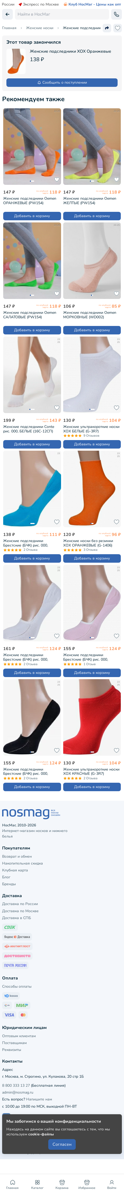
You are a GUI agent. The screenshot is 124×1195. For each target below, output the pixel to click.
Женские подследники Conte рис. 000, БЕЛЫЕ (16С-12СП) (28, 428)
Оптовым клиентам (19, 1036)
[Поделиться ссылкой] (107, 28)
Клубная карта (15, 870)
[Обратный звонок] (116, 14)
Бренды (9, 884)
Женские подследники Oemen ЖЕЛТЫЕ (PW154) (89, 200)
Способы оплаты (16, 986)
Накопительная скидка (22, 863)
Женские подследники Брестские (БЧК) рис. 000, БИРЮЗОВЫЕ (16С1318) (25, 543)
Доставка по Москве (20, 911)
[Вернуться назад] (7, 14)
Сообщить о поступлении (62, 82)
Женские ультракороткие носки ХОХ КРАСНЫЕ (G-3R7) (91, 771)
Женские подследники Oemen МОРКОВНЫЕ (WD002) (89, 314)
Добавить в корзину (32, 215)
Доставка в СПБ (16, 917)
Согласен (62, 1144)
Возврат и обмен (17, 856)
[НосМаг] (62, 814)
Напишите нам (39, 1099)
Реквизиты (11, 1049)
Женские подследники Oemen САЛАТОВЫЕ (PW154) (29, 314)
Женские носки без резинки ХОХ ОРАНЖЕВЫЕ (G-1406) (88, 543)
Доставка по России (20, 903)
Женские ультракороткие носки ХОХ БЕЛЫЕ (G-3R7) (91, 428)
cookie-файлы (41, 1134)
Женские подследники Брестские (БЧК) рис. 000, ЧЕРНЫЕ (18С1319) (25, 771)
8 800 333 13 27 (16, 1085)
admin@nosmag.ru (17, 1092)
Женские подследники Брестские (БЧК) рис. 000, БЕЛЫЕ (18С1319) (25, 657)
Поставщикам (14, 1042)
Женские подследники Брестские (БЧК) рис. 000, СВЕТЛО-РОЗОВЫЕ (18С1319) (89, 657)
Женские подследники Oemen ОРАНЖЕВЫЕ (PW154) (29, 200)
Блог (6, 877)
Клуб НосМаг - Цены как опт (92, 4)
